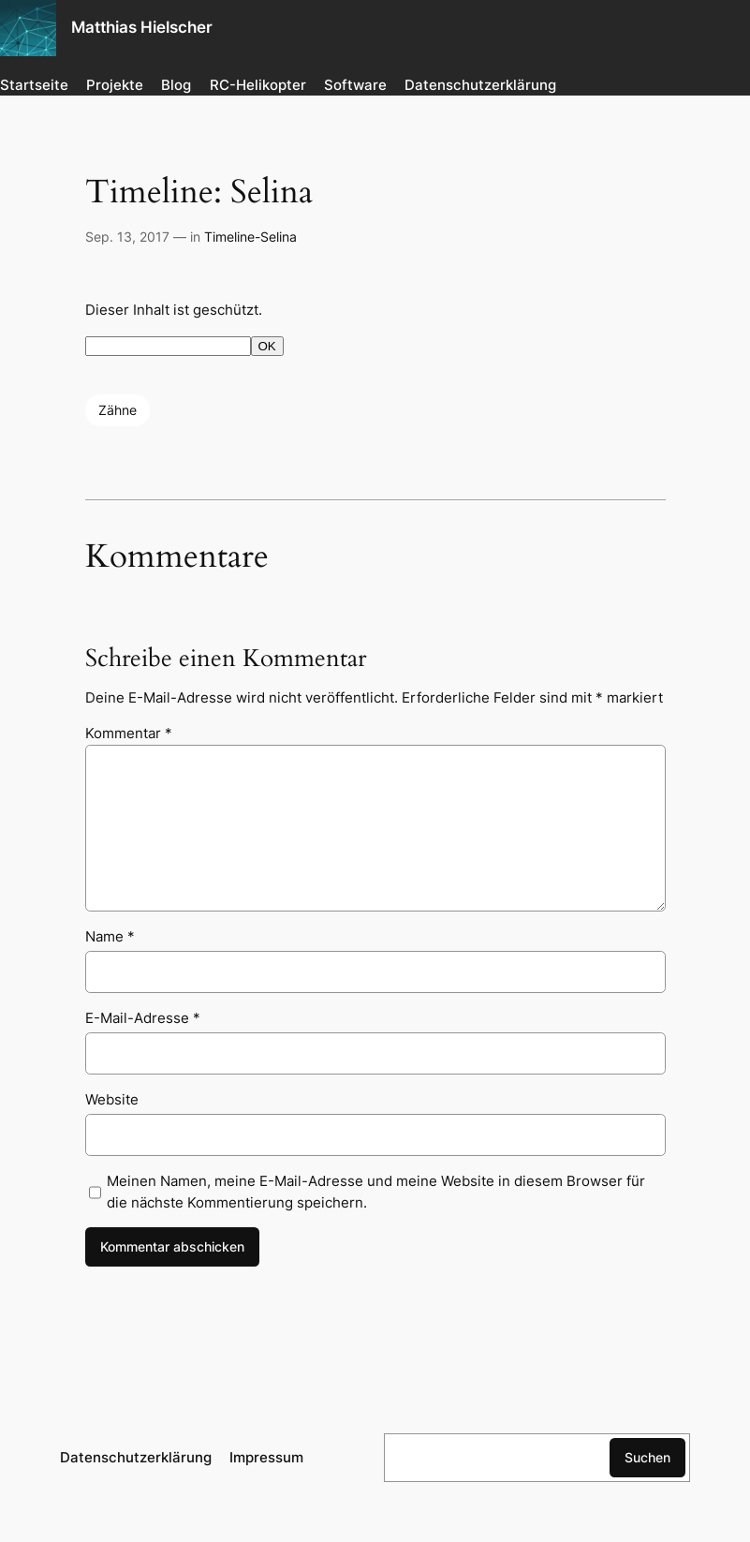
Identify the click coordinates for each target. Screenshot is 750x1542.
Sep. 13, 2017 (127, 237)
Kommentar (128, 733)
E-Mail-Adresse (142, 1018)
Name (110, 936)
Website (112, 1099)
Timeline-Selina (250, 237)
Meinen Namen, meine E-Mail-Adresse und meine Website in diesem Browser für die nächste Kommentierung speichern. (376, 1191)
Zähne (117, 410)
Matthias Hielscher (142, 27)
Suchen (647, 1457)
